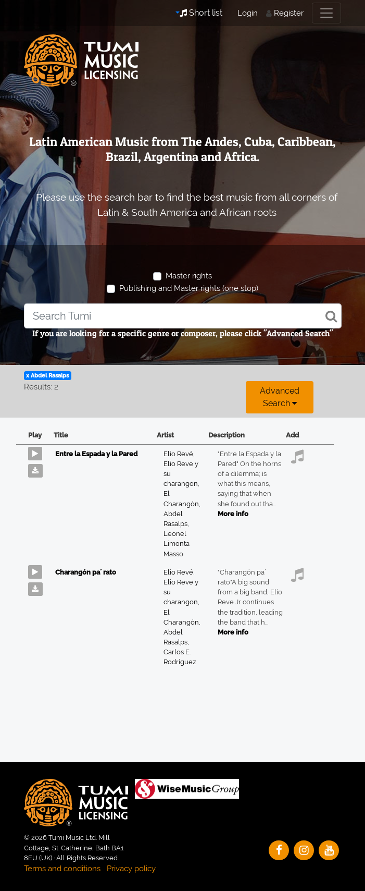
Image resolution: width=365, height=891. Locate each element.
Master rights (189, 275)
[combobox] (183, 315)
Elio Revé (179, 454)
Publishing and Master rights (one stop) (188, 288)
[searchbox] (183, 315)
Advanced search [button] (279, 397)
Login (247, 13)
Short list (201, 13)
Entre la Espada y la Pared (96, 454)
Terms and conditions (62, 868)
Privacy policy (131, 868)
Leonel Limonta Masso (176, 543)
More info (233, 514)
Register (289, 13)
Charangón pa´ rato (85, 572)
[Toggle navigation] (326, 13)
